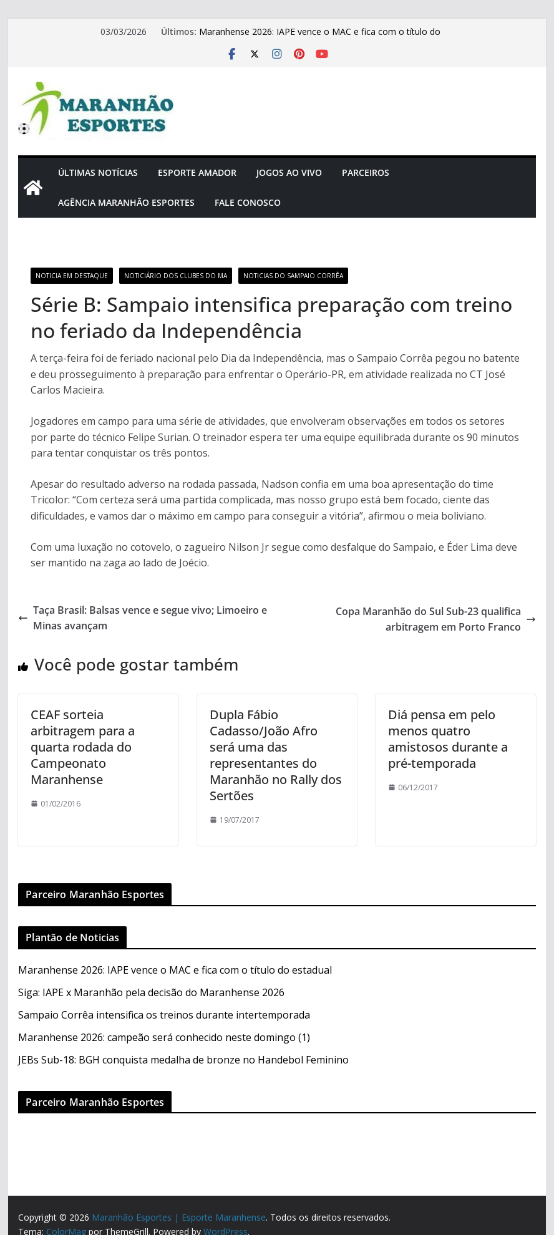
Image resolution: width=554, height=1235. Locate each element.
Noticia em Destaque (72, 275)
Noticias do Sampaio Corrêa (293, 275)
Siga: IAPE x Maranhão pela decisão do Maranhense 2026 (151, 992)
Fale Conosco (248, 202)
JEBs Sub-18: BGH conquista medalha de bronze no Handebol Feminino (183, 1060)
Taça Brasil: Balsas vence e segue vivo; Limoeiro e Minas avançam (142, 618)
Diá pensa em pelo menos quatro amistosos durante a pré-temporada (448, 739)
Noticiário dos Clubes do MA (175, 275)
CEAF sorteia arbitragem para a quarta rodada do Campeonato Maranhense (83, 747)
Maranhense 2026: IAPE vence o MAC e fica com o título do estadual (175, 970)
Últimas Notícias (98, 172)
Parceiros (365, 172)
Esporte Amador (197, 172)
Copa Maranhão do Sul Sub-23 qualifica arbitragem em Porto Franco (436, 619)
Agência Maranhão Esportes (126, 202)
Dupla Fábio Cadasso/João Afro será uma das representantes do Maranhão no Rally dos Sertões (276, 755)
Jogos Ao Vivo (289, 172)
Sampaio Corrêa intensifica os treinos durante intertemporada (164, 1015)
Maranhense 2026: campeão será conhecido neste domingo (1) (164, 1037)
